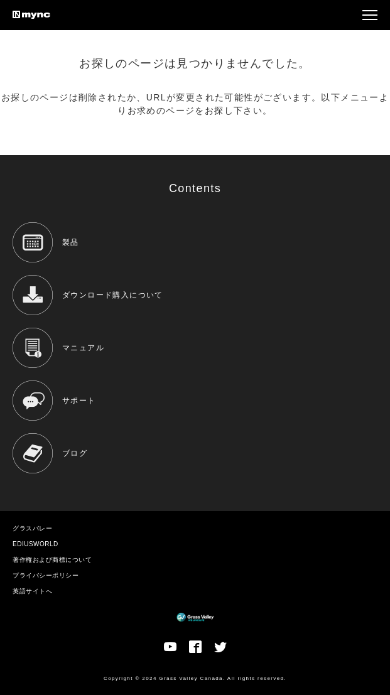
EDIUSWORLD (35, 544)
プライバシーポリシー (46, 575)
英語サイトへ (32, 591)
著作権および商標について (52, 559)
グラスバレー (32, 528)
